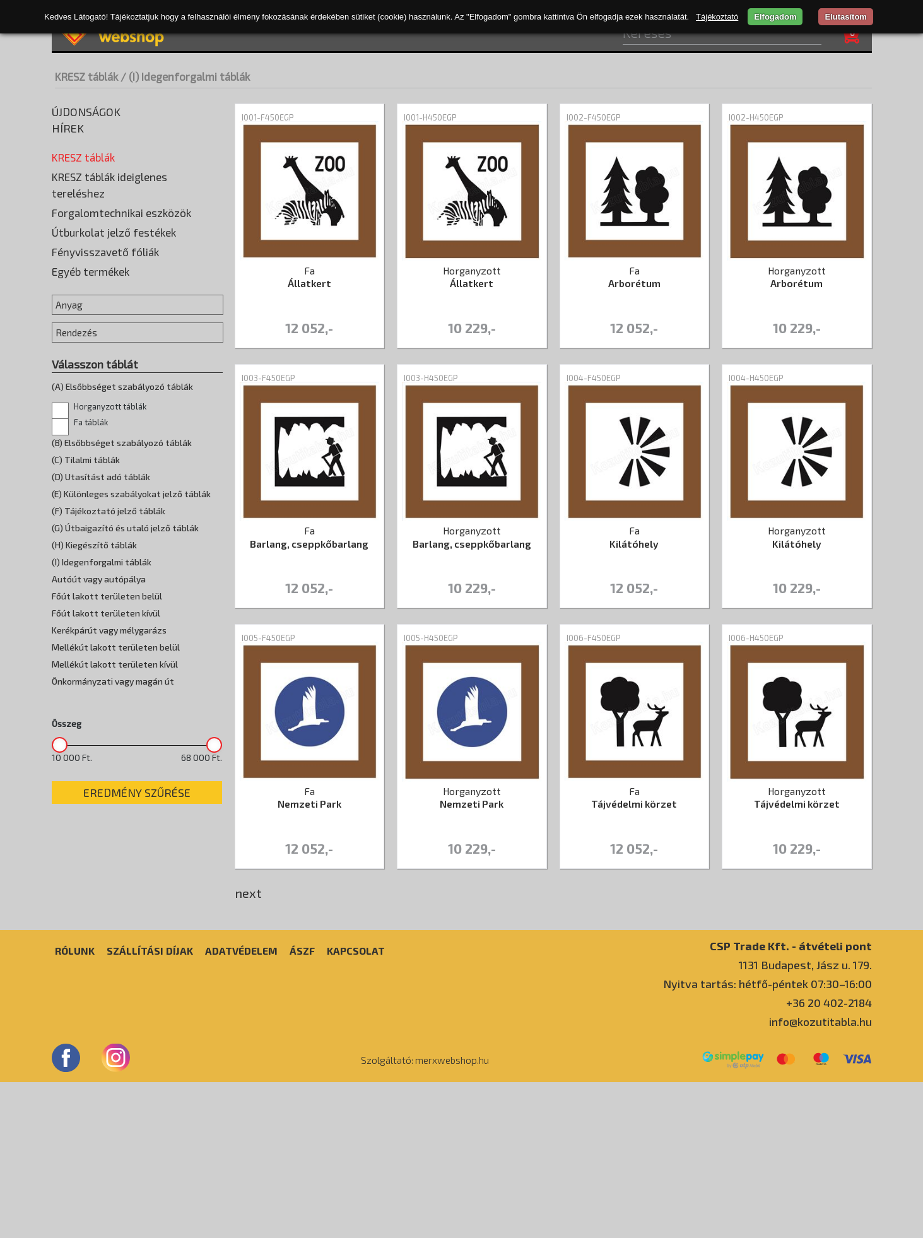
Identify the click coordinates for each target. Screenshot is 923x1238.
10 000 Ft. (72, 985)
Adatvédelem (241, 1106)
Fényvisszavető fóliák (105, 479)
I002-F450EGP (594, 117)
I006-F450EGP (594, 638)
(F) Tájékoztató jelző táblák (113, 269)
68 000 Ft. (201, 985)
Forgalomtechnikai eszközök (121, 439)
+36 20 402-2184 (829, 1158)
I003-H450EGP (431, 378)
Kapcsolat (356, 1106)
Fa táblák (77, 345)
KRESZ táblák (86, 76)
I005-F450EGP (268, 638)
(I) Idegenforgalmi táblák (107, 326)
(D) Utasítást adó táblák (105, 231)
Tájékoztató (717, 16)
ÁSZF (302, 1106)
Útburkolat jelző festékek (114, 459)
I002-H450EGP (756, 117)
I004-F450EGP (594, 378)
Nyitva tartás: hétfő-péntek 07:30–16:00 (767, 1140)
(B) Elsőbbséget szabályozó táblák (129, 193)
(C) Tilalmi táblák (90, 212)
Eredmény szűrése (137, 1020)
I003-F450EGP (268, 378)
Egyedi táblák (83, 383)
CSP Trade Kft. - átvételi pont (791, 1101)
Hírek (68, 128)
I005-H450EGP (431, 638)
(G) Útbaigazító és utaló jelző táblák (130, 288)
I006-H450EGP (756, 638)
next (248, 892)
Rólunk (75, 1106)
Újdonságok (86, 112)
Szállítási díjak (150, 1106)
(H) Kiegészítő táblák (99, 307)
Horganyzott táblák (100, 364)
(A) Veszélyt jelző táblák (106, 174)
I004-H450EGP (756, 378)
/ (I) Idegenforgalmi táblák (185, 76)
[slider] (60, 972)
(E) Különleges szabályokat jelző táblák (137, 250)
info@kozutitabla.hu (820, 1177)
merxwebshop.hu (452, 1216)
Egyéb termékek (90, 498)
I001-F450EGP (268, 117)
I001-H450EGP (430, 117)
